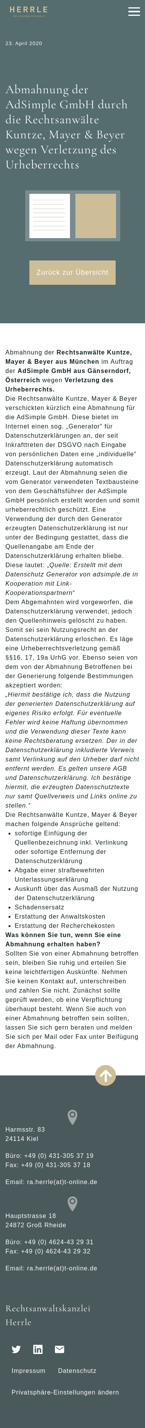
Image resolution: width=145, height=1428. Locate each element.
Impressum (29, 1371)
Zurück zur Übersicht (72, 272)
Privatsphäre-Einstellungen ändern (65, 1392)
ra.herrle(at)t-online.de (62, 1182)
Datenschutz (77, 1371)
